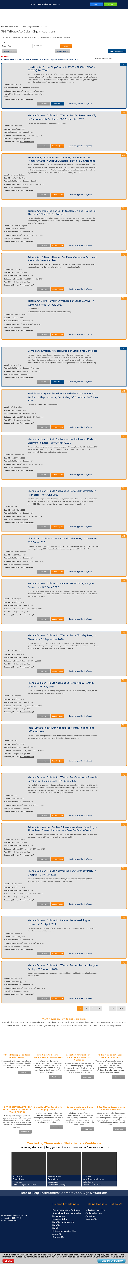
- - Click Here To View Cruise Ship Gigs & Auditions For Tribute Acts (40, 59)
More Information (112, 1260)
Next (121, 1008)
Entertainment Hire (95, 1210)
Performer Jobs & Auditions (66, 1210)
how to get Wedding (46, 1025)
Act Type (4, 43)
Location (37, 43)
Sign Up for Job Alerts (63, 1222)
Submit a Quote (57, 146)
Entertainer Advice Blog (64, 1231)
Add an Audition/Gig (117, 51)
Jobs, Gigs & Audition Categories (46, 4)
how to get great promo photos (100, 1022)
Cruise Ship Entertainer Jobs (66, 1213)
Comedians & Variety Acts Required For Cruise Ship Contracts (62, 350)
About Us (57, 1234)
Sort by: (97, 59)
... (105, 1008)
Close (8, 1260)
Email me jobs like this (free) (79, 103)
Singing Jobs (58, 1216)
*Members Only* (27, 99)
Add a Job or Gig (94, 1213)
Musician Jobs (59, 1219)
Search (66, 46)
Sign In (55, 1228)
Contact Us (58, 1237)
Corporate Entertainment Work (73, 1025)
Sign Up (56, 1225)
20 (112, 1008)
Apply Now (57, 103)
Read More (43, 103)
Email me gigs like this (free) (79, 146)
